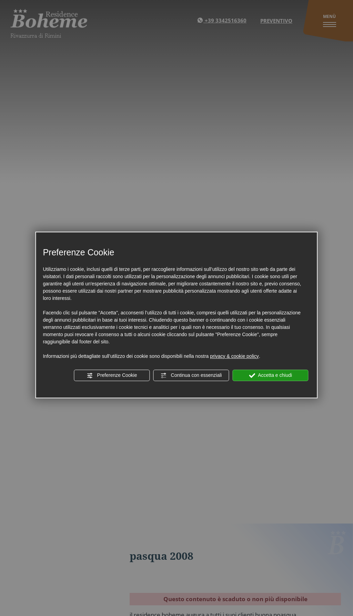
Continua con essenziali (191, 375)
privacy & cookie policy (234, 356)
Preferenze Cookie (112, 375)
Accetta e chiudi (270, 375)
